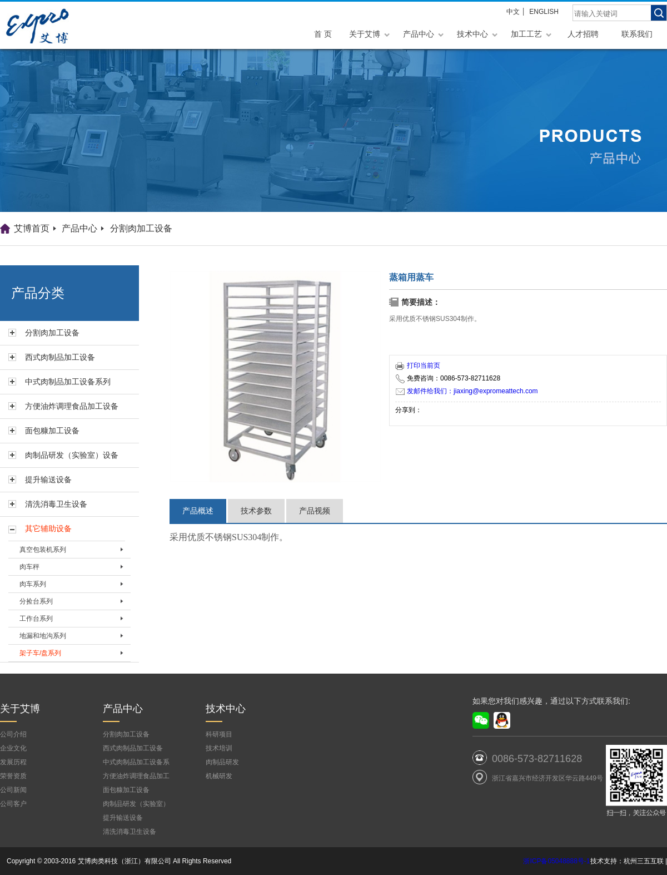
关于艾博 (364, 33)
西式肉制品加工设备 (60, 357)
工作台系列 (36, 618)
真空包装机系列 (42, 549)
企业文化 (13, 748)
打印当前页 (417, 365)
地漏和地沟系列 (42, 636)
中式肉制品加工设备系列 (68, 381)
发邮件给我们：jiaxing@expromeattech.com (467, 391)
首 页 (323, 33)
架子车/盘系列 (40, 653)
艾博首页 (31, 228)
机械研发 (219, 776)
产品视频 (314, 510)
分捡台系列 (36, 601)
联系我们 (637, 33)
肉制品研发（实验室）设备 (71, 455)
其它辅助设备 (48, 528)
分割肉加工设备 (141, 228)
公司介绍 (13, 734)
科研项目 (219, 734)
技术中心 (472, 33)
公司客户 (13, 804)
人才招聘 (583, 33)
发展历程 (13, 762)
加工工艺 (526, 33)
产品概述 (197, 510)
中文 (513, 12)
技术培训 (219, 748)
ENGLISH (544, 12)
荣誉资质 (13, 776)
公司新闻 (13, 790)
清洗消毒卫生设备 (56, 504)
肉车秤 (29, 567)
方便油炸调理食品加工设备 (71, 406)
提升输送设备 (48, 479)
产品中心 (418, 33)
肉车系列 (32, 584)
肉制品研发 (222, 762)
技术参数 (256, 510)
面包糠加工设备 (52, 430)
